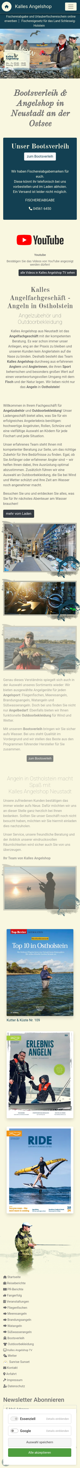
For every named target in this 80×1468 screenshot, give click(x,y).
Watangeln (12, 1326)
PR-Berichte (13, 1289)
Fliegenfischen (15, 1308)
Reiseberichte (14, 1283)
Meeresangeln (15, 1314)
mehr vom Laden (18, 514)
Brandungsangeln (17, 1320)
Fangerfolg (12, 1295)
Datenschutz (14, 1386)
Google (25, 1431)
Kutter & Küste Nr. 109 (23, 1020)
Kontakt (10, 1368)
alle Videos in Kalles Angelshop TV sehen (47, 272)
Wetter (10, 1356)
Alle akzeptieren (39, 1452)
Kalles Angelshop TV (17, 1350)
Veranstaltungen (16, 1301)
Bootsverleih (13, 1338)
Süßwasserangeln (17, 1332)
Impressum (12, 1380)
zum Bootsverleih (40, 156)
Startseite (12, 1277)
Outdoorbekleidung (18, 1344)
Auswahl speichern (39, 1442)
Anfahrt (9, 1374)
